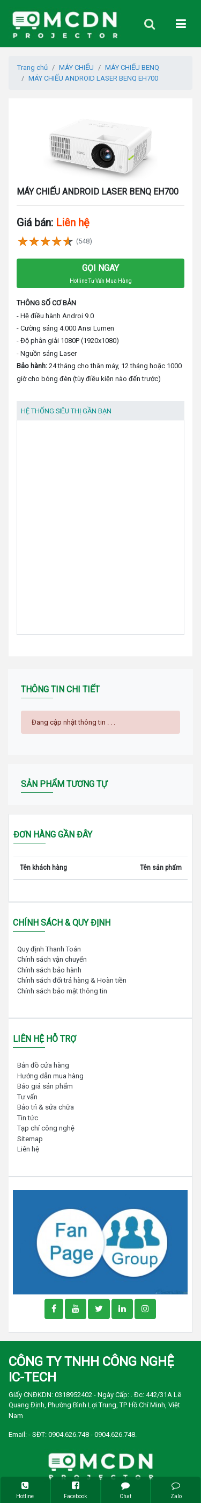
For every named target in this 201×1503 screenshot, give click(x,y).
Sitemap (30, 1139)
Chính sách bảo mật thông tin (62, 991)
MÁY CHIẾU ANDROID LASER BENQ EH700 (93, 78)
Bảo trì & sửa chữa (45, 1107)
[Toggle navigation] (149, 24)
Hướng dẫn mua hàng (50, 1076)
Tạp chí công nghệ (46, 1128)
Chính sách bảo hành (49, 970)
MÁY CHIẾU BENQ (132, 67)
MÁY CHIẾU (76, 67)
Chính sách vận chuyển (52, 959)
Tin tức (27, 1118)
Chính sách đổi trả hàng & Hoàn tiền (71, 980)
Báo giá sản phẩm (45, 1086)
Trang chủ (32, 67)
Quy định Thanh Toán (49, 949)
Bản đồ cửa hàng (43, 1065)
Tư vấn (27, 1097)
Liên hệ (28, 1149)
